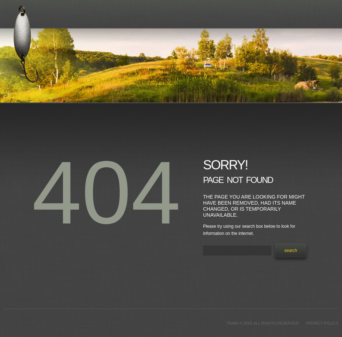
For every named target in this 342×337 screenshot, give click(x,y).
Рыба (232, 323)
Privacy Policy (322, 323)
